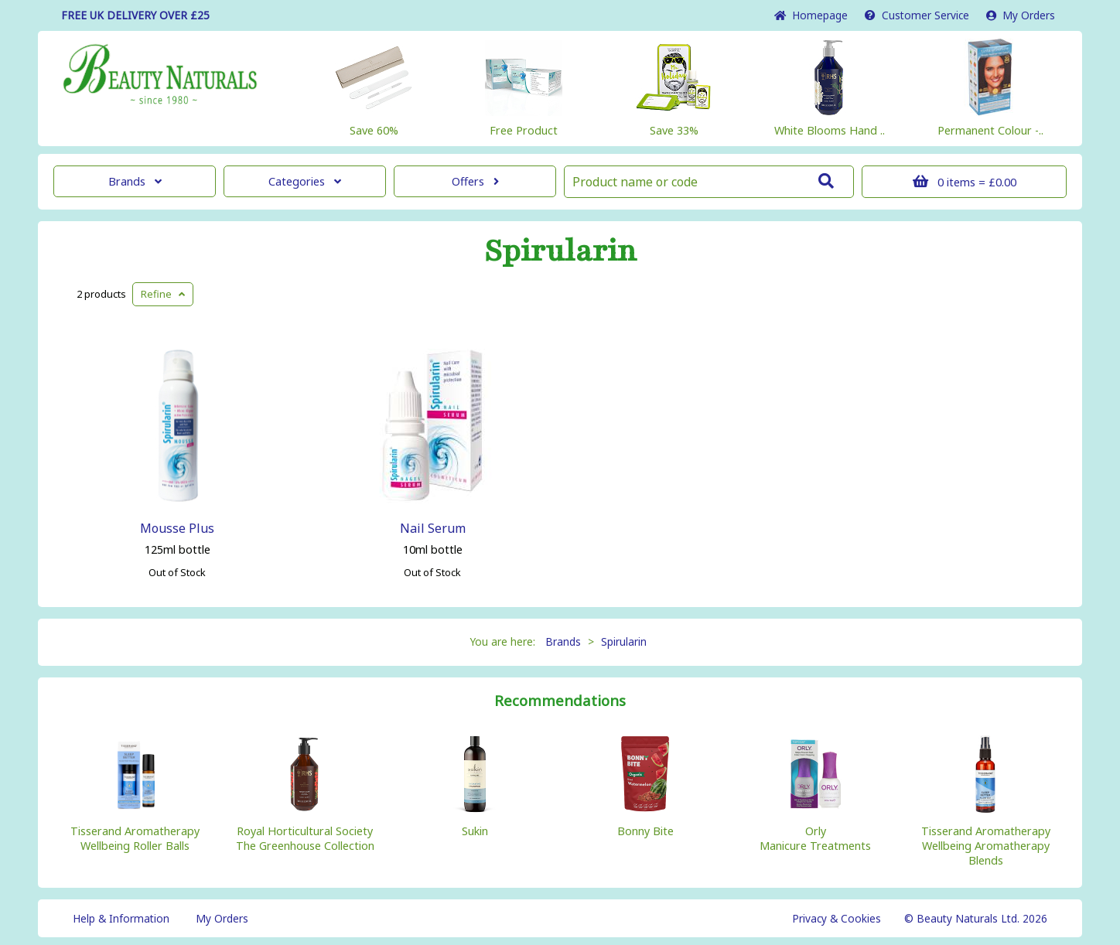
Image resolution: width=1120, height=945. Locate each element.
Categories (304, 181)
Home (811, 15)
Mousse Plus (177, 528)
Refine (163, 294)
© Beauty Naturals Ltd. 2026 (975, 918)
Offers (475, 181)
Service (917, 15)
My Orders (1020, 15)
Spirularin (560, 251)
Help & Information (121, 918)
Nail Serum (433, 528)
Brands (135, 181)
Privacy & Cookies (836, 918)
